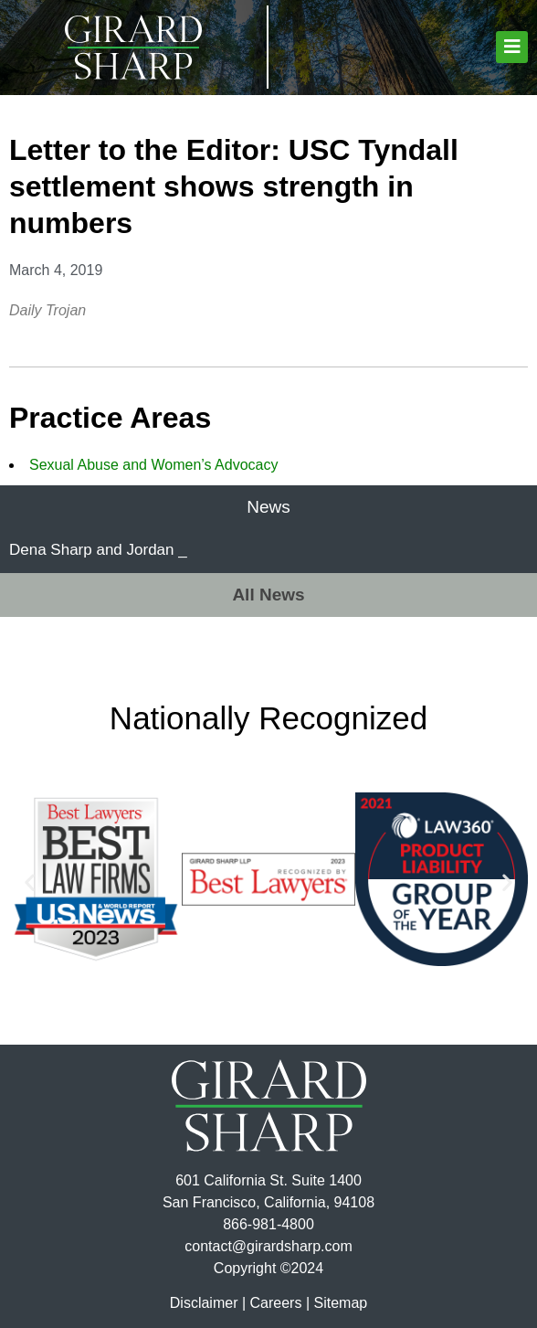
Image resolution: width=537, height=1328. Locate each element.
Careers (276, 1303)
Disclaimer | (208, 1303)
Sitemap (340, 1303)
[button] (512, 47)
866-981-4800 (268, 1224)
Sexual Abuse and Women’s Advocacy (153, 465)
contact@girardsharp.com (268, 1246)
